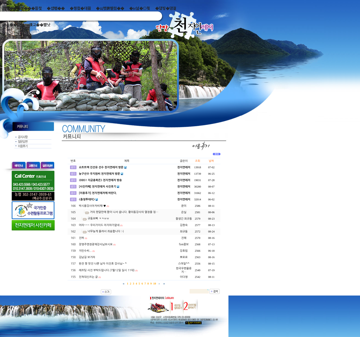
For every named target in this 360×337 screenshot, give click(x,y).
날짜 (211, 161)
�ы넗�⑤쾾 (139, 8)
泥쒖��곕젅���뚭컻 (22, 8)
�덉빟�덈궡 (165, 8)
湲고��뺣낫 (39, 25)
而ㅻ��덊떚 (13, 25)
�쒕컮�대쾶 (80, 8)
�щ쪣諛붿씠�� (110, 8)
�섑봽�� (56, 8)
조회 (197, 161)
